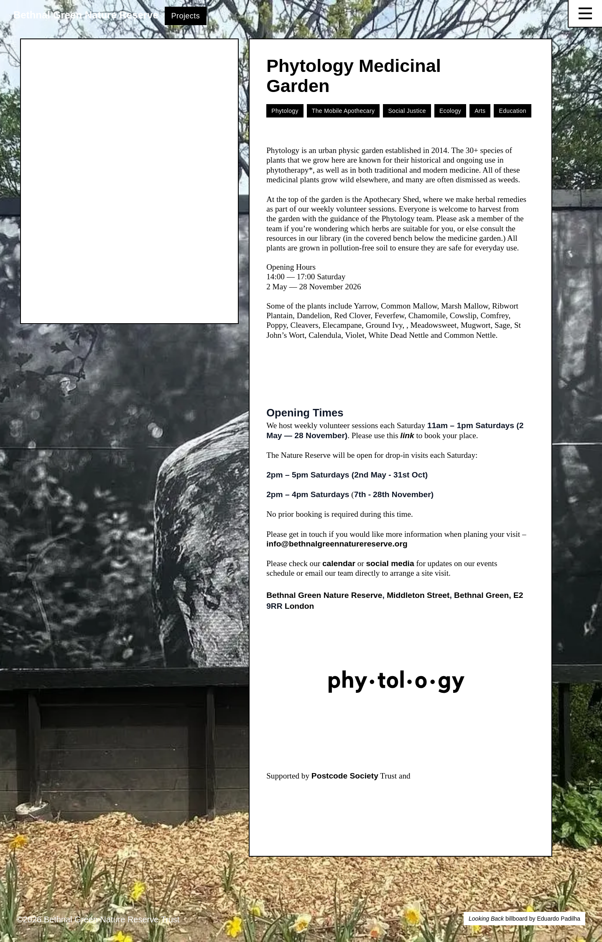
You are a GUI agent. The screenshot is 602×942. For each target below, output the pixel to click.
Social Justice (407, 110)
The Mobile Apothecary (343, 110)
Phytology (284, 110)
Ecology (450, 110)
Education (512, 110)
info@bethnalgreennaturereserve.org (337, 543)
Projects (185, 16)
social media (390, 563)
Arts (479, 110)
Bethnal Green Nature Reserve (85, 14)
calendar (338, 563)
